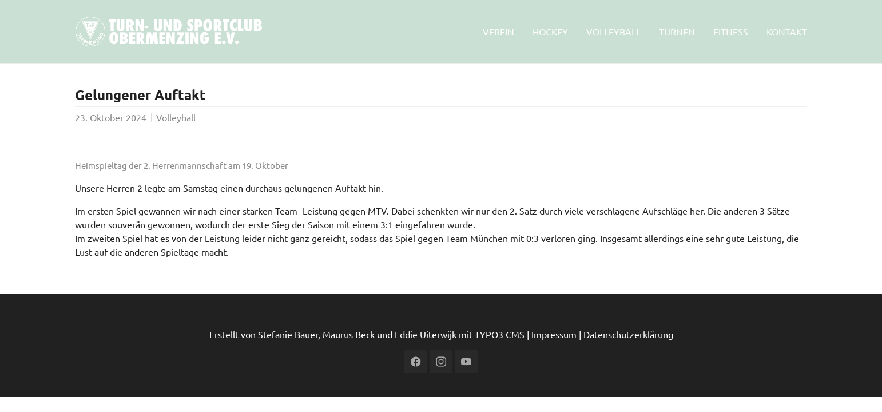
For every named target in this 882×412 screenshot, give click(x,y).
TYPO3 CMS (500, 334)
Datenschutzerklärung (628, 334)
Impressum (554, 334)
